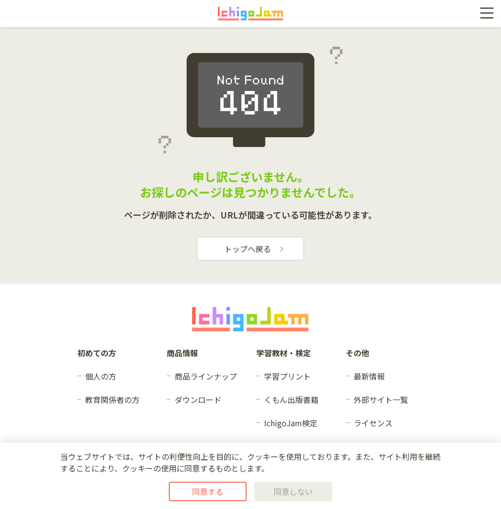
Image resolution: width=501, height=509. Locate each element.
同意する (207, 491)
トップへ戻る (254, 248)
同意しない (293, 491)
